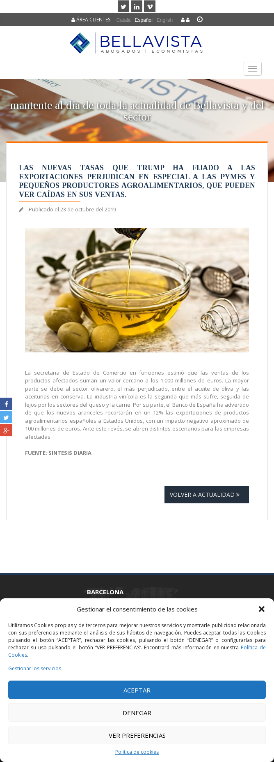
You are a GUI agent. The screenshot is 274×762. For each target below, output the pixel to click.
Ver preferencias (137, 735)
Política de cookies (137, 751)
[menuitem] (123, 20)
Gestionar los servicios (34, 668)
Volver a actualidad (207, 494)
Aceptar (137, 690)
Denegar (137, 713)
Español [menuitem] (143, 20)
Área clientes (90, 19)
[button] (262, 609)
